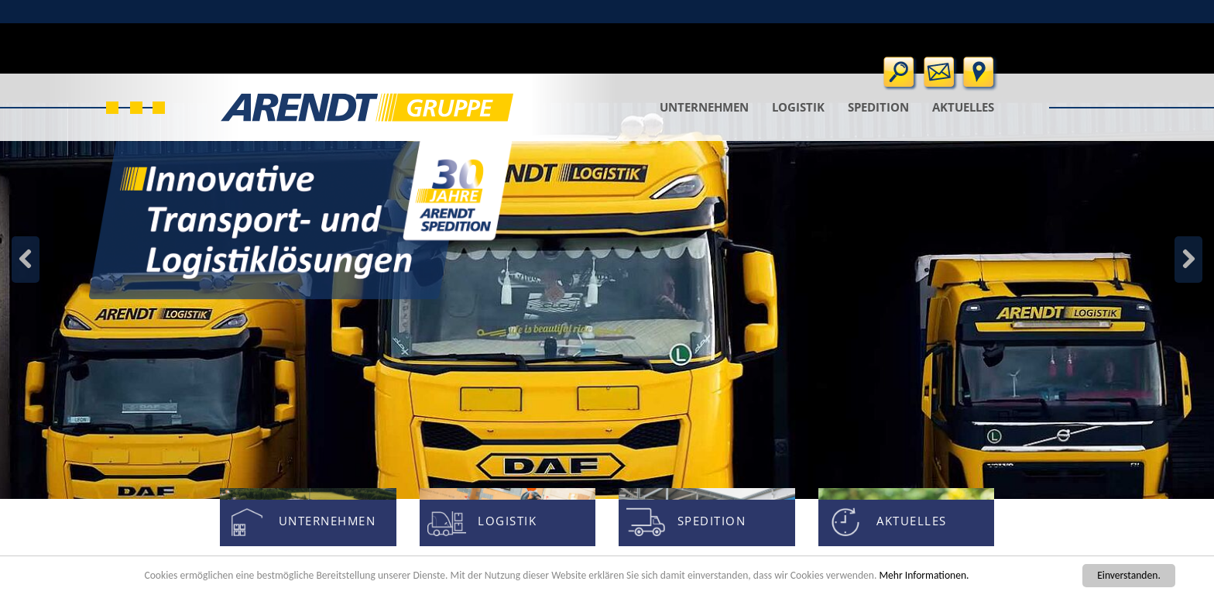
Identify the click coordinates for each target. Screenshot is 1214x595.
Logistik (798, 107)
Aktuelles (963, 107)
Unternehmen (704, 107)
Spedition (878, 107)
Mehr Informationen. (924, 575)
